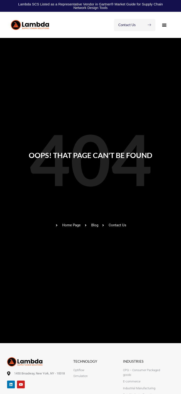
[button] (164, 24)
